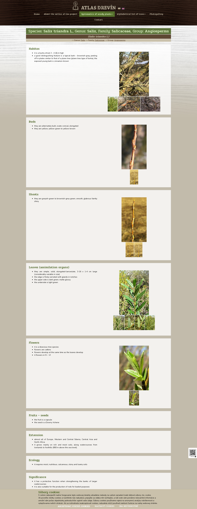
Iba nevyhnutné (128, 506)
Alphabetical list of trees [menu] (131, 14)
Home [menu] (37, 14)
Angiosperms (119, 40)
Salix (83, 40)
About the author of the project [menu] (60, 14)
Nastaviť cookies (104, 506)
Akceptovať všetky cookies (74, 506)
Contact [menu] (98, 19)
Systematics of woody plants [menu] (97, 14)
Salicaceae (99, 40)
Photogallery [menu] (156, 14)
